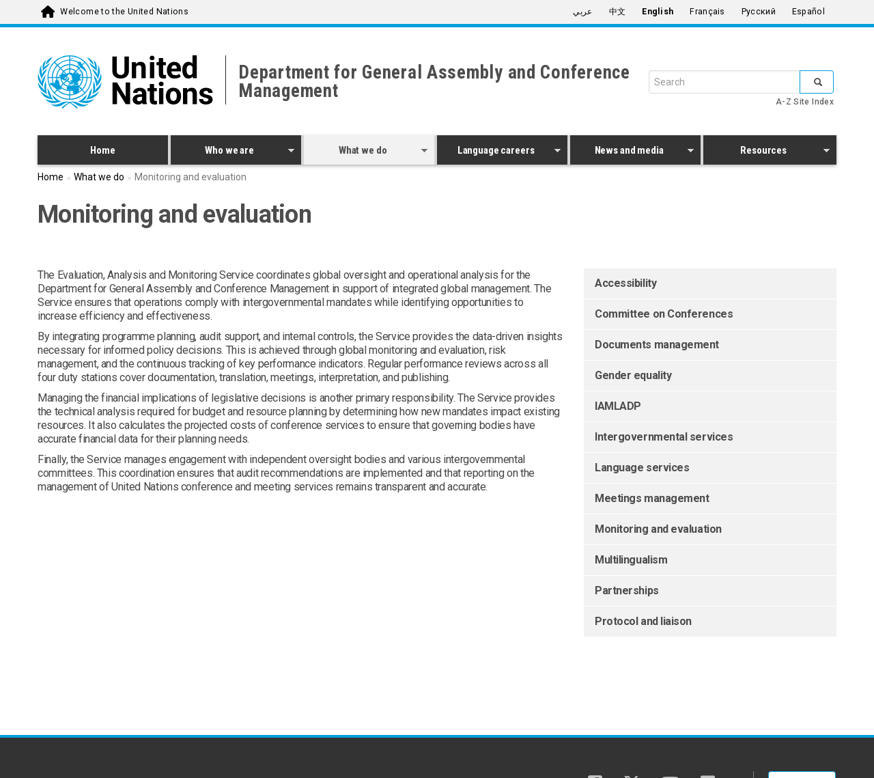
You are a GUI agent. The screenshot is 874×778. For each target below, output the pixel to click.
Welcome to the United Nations (124, 11)
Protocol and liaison (643, 621)
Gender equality (633, 375)
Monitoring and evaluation (658, 529)
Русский (759, 11)
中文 (617, 11)
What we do (365, 152)
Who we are (232, 152)
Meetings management (652, 498)
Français (707, 11)
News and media (632, 152)
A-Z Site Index (805, 102)
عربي (582, 11)
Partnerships (627, 590)
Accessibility (625, 283)
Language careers (499, 152)
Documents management (657, 344)
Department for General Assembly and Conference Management (434, 81)
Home (102, 150)
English (657, 11)
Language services (642, 467)
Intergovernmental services (664, 436)
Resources (766, 152)
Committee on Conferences (664, 313)
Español (808, 11)
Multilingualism (631, 559)
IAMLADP (618, 406)
